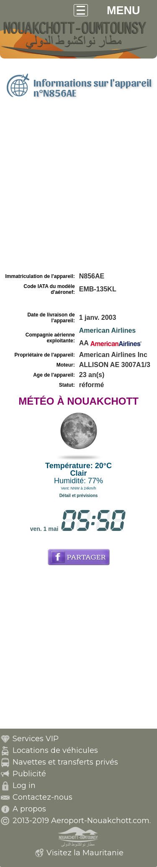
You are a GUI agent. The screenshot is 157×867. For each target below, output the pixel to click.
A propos (29, 808)
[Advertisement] (78, 188)
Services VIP (36, 738)
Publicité (29, 773)
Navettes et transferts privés (65, 762)
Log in (24, 785)
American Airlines (107, 330)
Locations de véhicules (55, 750)
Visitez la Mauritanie (85, 852)
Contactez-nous (42, 797)
